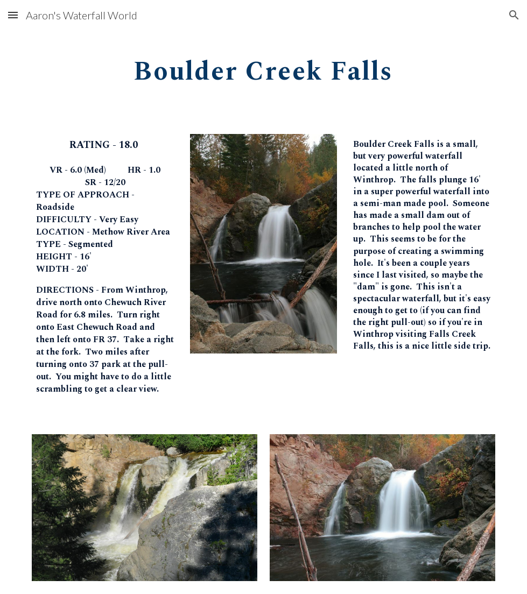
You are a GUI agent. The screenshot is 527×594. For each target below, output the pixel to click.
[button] (13, 15)
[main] (263, 68)
